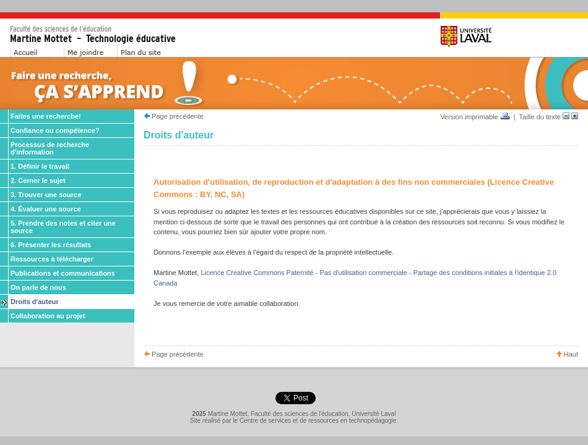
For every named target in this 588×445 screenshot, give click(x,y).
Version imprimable (475, 117)
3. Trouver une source (46, 194)
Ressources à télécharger (52, 259)
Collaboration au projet (48, 316)
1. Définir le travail (40, 166)
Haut (567, 354)
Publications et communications (63, 273)
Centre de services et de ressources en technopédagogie (318, 420)
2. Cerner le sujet (38, 180)
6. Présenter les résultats (51, 244)
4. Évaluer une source (46, 209)
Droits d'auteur (35, 301)
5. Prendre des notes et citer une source (63, 226)
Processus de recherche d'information (50, 148)
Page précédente (174, 116)
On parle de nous (38, 287)
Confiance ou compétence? (55, 130)
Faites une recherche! (46, 116)
